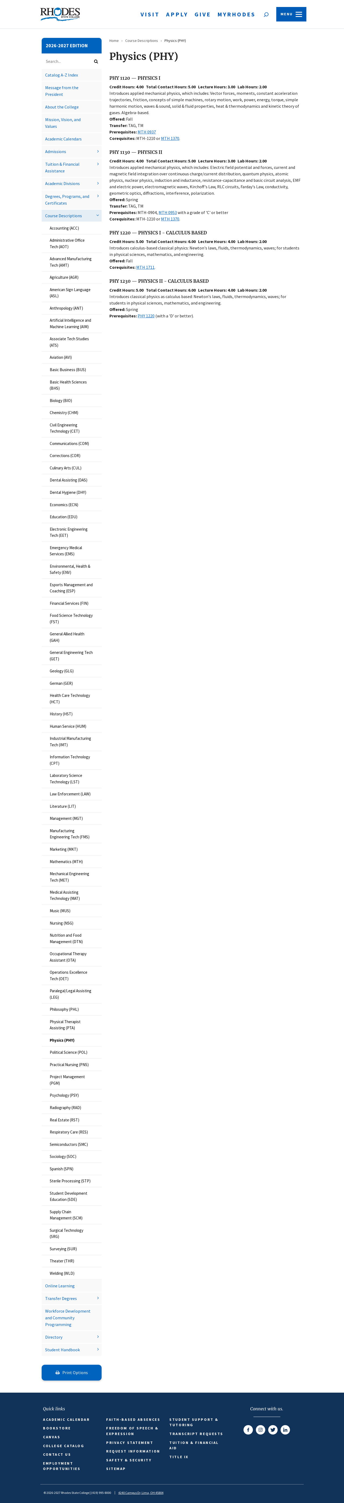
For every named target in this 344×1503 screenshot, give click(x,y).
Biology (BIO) (61, 400)
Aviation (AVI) (61, 357)
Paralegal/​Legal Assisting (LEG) (70, 993)
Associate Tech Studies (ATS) (69, 341)
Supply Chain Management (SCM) (66, 1214)
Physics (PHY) (62, 1040)
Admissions (55, 151)
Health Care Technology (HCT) (70, 698)
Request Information (133, 1451)
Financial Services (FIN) (69, 603)
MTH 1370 (170, 138)
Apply (177, 14)
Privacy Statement (129, 1442)
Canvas (51, 1437)
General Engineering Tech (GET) (71, 655)
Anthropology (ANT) (66, 308)
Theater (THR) (62, 1260)
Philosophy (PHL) (64, 1009)
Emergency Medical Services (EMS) (66, 550)
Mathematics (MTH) (66, 861)
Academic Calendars (63, 139)
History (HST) (61, 713)
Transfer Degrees (61, 1298)
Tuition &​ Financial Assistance (62, 167)
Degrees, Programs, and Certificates (67, 200)
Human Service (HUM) (68, 726)
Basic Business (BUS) (68, 369)
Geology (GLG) (62, 670)
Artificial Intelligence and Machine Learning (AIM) (70, 323)
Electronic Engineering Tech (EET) (69, 532)
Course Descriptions (63, 215)
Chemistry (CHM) (64, 412)
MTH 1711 (145, 267)
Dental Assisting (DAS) (68, 480)
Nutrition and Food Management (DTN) (66, 938)
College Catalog (63, 1445)
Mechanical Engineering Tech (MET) (69, 876)
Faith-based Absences (133, 1419)
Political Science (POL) (68, 1052)
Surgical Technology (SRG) (66, 1233)
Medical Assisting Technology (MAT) (65, 895)
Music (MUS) (60, 910)
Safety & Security (129, 1460)
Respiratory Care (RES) (69, 1132)
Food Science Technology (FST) (71, 618)
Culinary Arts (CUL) (65, 467)
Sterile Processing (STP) (70, 1180)
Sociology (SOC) (63, 1156)
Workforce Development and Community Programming (68, 1317)
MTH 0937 (147, 132)
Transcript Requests (196, 1433)
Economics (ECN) (64, 504)
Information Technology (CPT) (70, 760)
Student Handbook (62, 1349)
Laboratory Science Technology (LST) (66, 778)
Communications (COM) (69, 443)
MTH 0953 (168, 212)
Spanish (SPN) (61, 1168)
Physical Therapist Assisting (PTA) (65, 1024)
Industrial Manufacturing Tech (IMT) (70, 741)
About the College (62, 107)
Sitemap (116, 1468)
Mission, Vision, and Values (63, 123)
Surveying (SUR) (63, 1248)
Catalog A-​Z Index (61, 75)
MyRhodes (236, 14)
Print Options (72, 1372)
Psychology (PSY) (64, 1095)
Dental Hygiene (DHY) (68, 492)
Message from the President (61, 91)
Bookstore (57, 1428)
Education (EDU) (63, 516)
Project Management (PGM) (67, 1079)
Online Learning (60, 1285)
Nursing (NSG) (61, 923)
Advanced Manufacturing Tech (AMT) (71, 261)
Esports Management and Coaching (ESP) (71, 587)
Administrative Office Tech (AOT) (67, 243)
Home (114, 40)
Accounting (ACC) (64, 228)
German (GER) (61, 683)
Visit (150, 14)
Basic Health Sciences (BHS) (68, 385)
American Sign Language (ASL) (70, 292)
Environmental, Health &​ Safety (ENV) (70, 569)
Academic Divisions (62, 183)
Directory (53, 1337)
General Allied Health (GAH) (67, 637)
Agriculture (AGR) (64, 277)
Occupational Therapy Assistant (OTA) (68, 956)
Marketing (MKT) (64, 849)
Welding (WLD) (62, 1273)
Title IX (178, 1456)
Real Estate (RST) (64, 1119)
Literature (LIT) (63, 806)
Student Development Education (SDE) (68, 1196)
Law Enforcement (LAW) (70, 793)
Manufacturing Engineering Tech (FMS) (69, 833)
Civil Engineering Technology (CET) (65, 428)
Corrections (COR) (65, 455)
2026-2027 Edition (67, 45)
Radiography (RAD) (65, 1107)
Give (203, 14)
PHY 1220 (146, 315)
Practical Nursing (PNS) (69, 1064)
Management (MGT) (66, 818)
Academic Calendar (66, 1419)
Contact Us (57, 1454)
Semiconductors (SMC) (69, 1144)
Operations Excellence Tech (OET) (68, 975)
